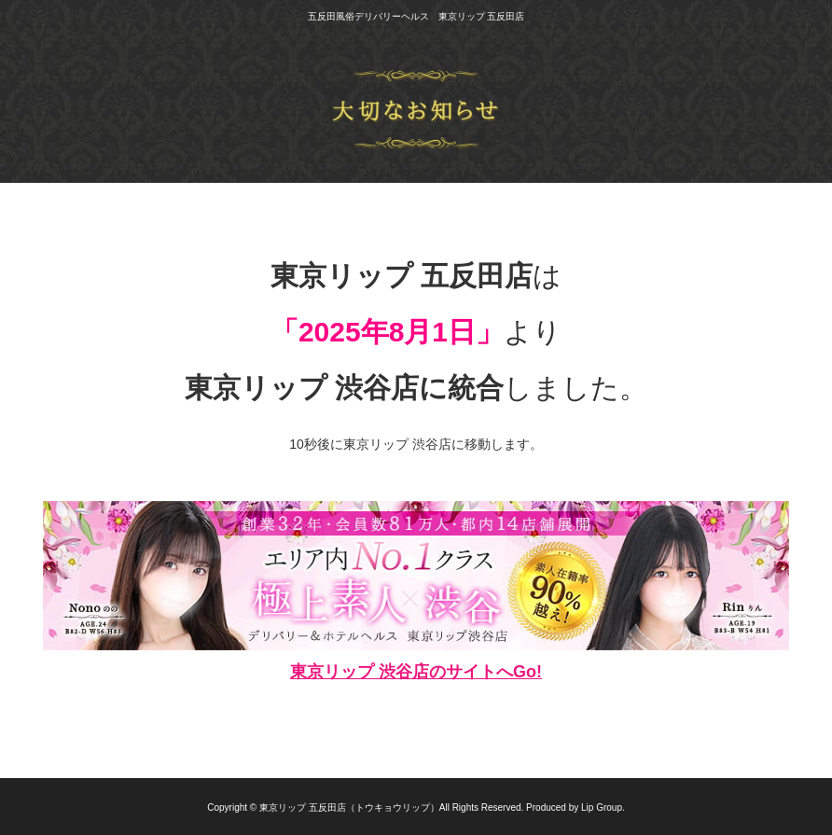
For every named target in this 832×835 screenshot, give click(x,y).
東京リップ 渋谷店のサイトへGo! (416, 671)
